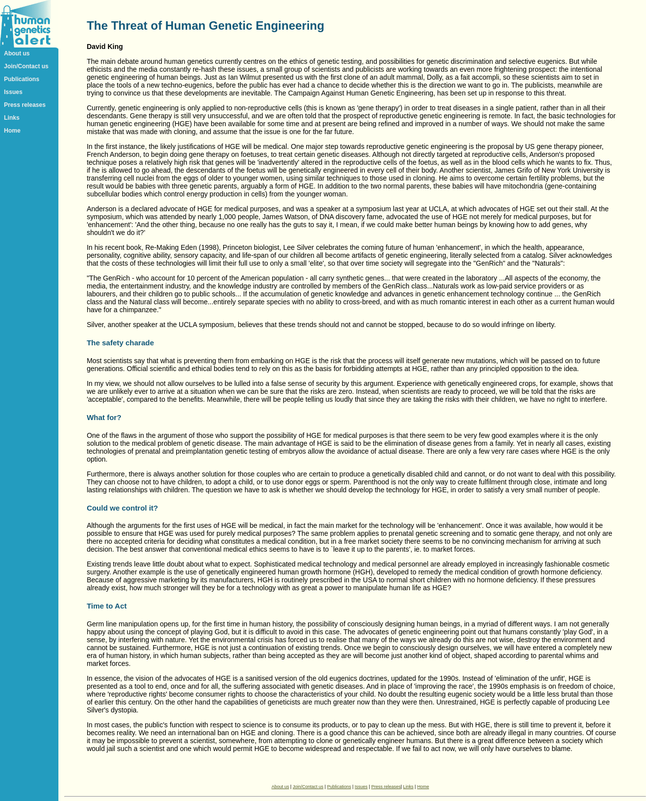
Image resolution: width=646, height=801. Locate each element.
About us (17, 53)
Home (12, 130)
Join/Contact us (26, 66)
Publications (21, 79)
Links (11, 117)
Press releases (25, 104)
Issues (13, 92)
